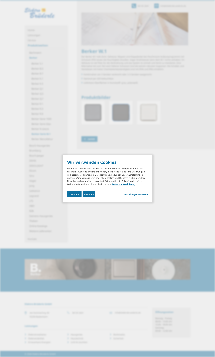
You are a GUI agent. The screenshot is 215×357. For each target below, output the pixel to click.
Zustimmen (74, 194)
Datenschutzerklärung (123, 184)
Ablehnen (89, 194)
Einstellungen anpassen (135, 194)
